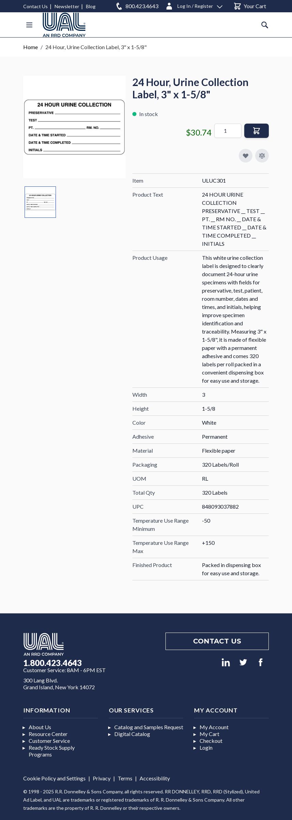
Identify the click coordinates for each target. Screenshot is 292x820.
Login (206, 747)
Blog (91, 6)
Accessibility (155, 778)
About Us (40, 727)
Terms (125, 778)
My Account (214, 727)
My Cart (209, 734)
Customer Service (49, 740)
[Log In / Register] (193, 5)
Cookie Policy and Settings (54, 778)
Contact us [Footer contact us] (217, 641)
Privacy (102, 778)
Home (30, 47)
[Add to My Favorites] (245, 155)
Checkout (211, 740)
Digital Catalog (132, 734)
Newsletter (67, 6)
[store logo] (64, 24)
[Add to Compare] (262, 155)
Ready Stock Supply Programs (52, 751)
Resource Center (48, 734)
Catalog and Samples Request (148, 727)
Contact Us (35, 6)
